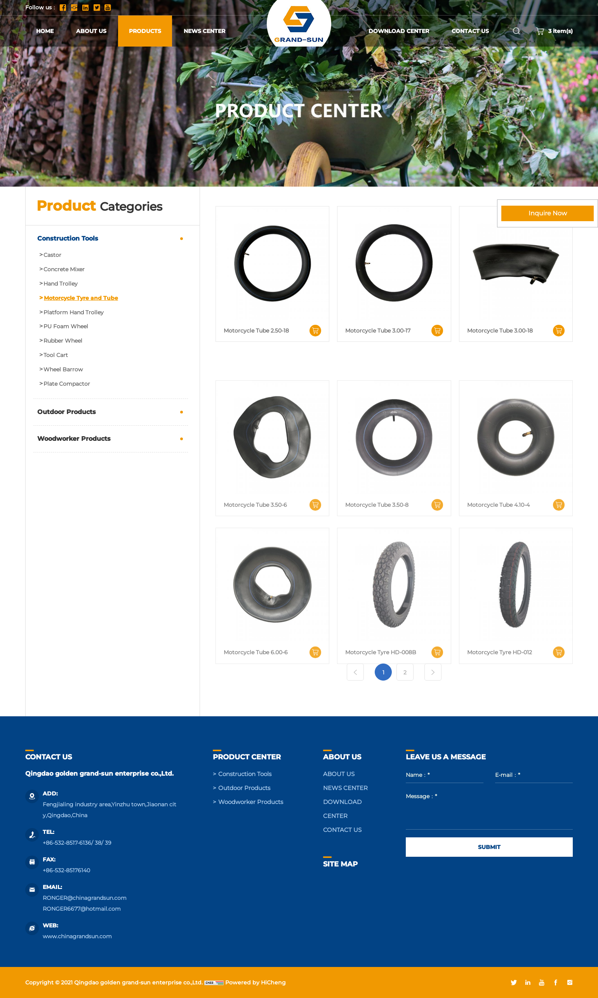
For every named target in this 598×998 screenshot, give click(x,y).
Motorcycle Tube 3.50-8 (377, 554)
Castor (52, 255)
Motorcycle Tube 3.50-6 (255, 554)
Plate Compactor (66, 384)
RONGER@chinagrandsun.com (85, 897)
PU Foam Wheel (65, 326)
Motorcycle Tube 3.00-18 (500, 330)
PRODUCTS (145, 31)
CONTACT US (470, 31)
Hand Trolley (60, 284)
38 (98, 842)
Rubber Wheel (62, 341)
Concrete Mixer (64, 269)
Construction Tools (67, 238)
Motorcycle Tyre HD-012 (499, 702)
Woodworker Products (74, 438)
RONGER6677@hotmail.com (82, 908)
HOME (45, 31)
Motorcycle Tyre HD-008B (380, 702)
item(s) (554, 31)
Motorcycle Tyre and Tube (81, 298)
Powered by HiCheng (255, 982)
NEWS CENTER (204, 31)
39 (108, 842)
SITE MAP (340, 864)
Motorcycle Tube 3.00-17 (377, 330)
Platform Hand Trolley (73, 312)
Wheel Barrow (63, 369)
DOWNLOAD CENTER (399, 31)
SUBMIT (489, 847)
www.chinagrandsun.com (77, 936)
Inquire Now (547, 213)
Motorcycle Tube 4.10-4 (498, 554)
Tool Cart (55, 355)
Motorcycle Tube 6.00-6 (256, 702)
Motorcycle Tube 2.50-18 (256, 330)
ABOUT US (91, 31)
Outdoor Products (66, 412)
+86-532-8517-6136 (67, 842)
